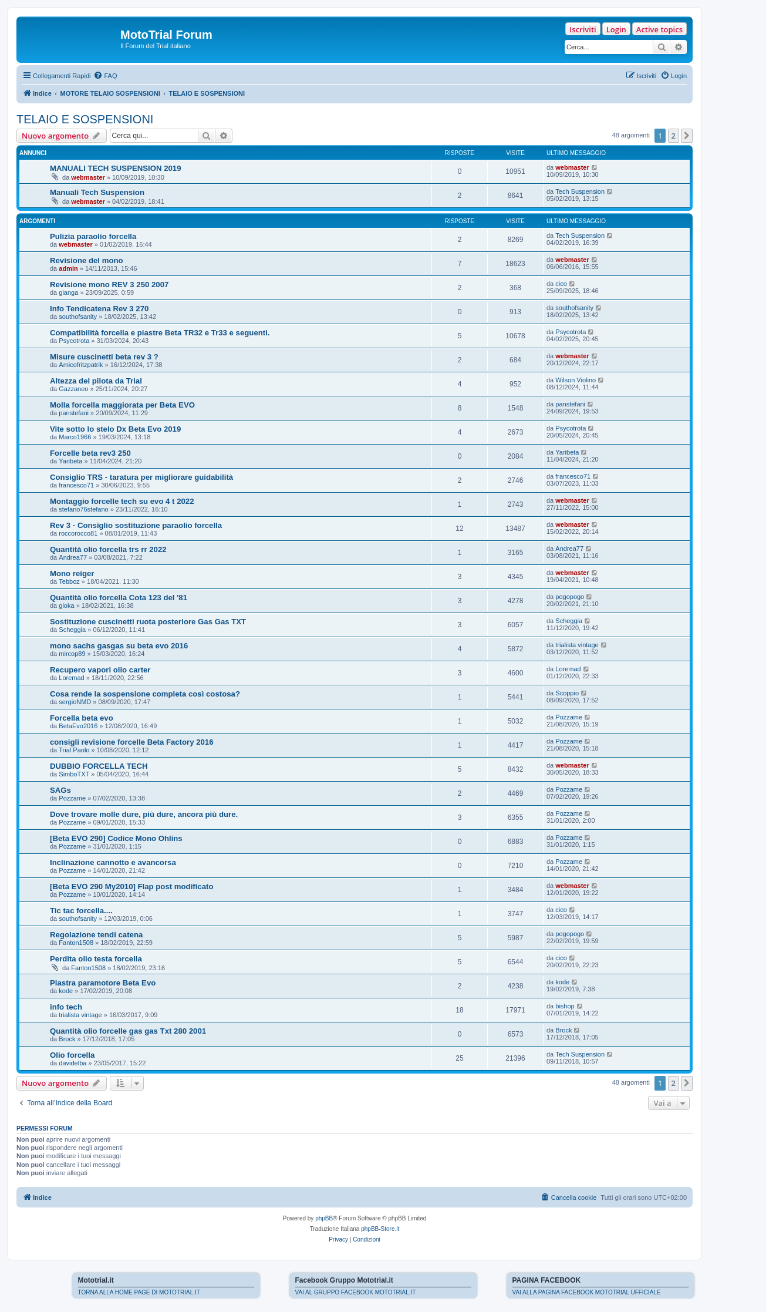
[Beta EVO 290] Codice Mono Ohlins (116, 838)
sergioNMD (75, 701)
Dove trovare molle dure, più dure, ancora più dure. (144, 814)
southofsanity (78, 316)
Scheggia (72, 629)
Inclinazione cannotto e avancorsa (113, 862)
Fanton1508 (76, 942)
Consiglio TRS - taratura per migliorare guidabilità (141, 477)
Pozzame (568, 717)
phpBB (324, 1218)
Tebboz (69, 581)
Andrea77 (73, 557)
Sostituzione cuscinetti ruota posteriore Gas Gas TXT (148, 621)
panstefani (74, 412)
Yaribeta (70, 461)
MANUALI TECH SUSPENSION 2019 (115, 168)
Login (616, 29)
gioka (66, 605)
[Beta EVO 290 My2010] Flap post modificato (131, 886)
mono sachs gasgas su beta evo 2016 (119, 645)
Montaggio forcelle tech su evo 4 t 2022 (122, 501)
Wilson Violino (575, 379)
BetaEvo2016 (78, 725)
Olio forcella (72, 1055)
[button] (687, 136)
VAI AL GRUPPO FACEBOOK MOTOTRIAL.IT (355, 1292)
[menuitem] (105, 76)
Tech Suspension (580, 191)
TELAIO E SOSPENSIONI (84, 119)
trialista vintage (576, 644)
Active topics (659, 29)
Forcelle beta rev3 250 (90, 453)
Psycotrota (74, 340)
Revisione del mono (86, 260)
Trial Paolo (74, 749)
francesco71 (76, 485)
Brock (67, 1038)
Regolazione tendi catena (96, 934)
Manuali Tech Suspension (97, 192)
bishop (564, 1006)
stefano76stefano (83, 509)
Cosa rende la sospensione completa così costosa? (145, 693)
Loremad (71, 677)
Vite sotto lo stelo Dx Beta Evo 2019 (115, 429)
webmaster (87, 177)
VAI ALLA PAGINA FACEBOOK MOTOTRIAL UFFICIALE (586, 1292)
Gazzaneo (73, 388)
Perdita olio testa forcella (96, 958)
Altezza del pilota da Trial (96, 380)
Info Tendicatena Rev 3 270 (99, 308)
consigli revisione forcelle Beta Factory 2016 (132, 742)
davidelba (72, 1063)
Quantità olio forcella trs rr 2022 (108, 549)
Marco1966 (75, 436)
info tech (66, 1006)
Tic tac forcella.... (81, 910)
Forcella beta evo (81, 718)
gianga (68, 292)
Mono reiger (72, 573)
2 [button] (673, 135)
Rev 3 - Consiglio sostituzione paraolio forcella (136, 525)
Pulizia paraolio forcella (93, 236)
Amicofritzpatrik (81, 364)
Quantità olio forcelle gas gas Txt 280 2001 (128, 1031)
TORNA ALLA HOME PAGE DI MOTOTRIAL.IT (139, 1292)
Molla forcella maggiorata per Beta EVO (122, 405)
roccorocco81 (78, 533)
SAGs (60, 790)
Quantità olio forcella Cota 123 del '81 (118, 597)
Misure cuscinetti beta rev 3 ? (104, 356)
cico (561, 283)
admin (68, 268)
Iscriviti (582, 29)
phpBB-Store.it (380, 1229)
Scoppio (567, 693)
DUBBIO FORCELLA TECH (99, 766)
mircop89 (72, 653)
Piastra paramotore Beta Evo (103, 982)
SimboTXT (74, 774)
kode (66, 990)
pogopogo (569, 596)
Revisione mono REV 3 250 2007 (109, 284)
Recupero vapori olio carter (100, 669)
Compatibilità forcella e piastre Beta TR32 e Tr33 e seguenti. (160, 332)
